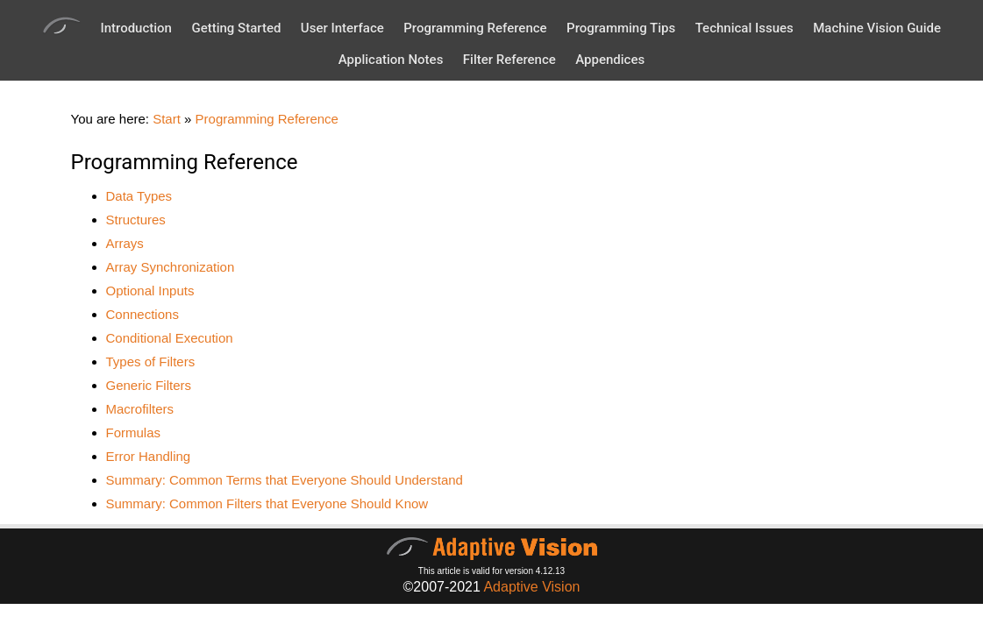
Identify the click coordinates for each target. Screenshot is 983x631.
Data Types (139, 195)
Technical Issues (744, 28)
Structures (136, 219)
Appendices (610, 59)
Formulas (133, 432)
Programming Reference (474, 28)
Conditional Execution (169, 337)
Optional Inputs (150, 290)
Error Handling (148, 456)
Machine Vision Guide (877, 28)
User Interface (342, 28)
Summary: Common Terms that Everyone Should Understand (284, 479)
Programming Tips (620, 28)
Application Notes (391, 59)
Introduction (136, 28)
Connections (142, 314)
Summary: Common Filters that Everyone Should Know (267, 503)
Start (167, 118)
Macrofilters (140, 408)
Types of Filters (151, 361)
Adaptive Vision (531, 586)
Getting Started (236, 28)
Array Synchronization (170, 266)
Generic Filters (149, 385)
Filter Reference (509, 59)
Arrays (125, 243)
